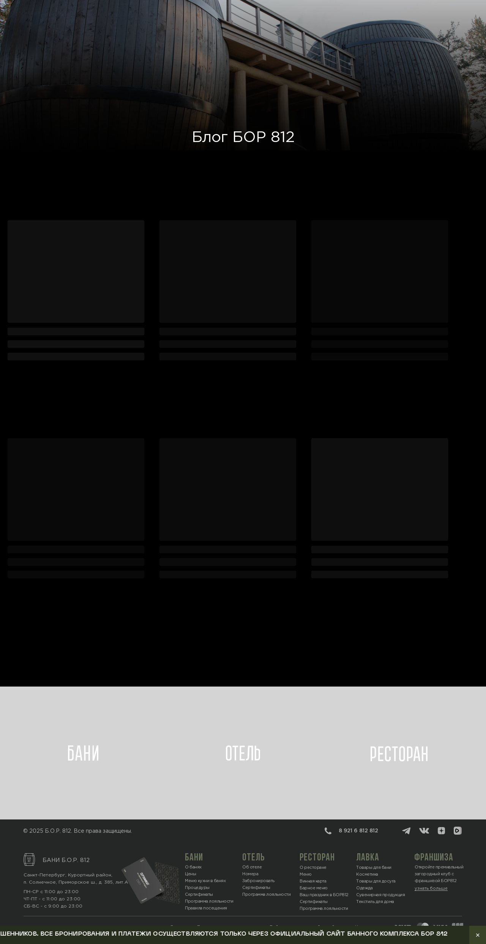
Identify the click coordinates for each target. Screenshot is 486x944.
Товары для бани (373, 868)
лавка (367, 858)
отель (253, 858)
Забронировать (258, 881)
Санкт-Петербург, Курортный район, (68, 875)
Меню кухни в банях (205, 881)
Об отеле (252, 867)
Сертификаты (314, 902)
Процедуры (197, 888)
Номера (250, 874)
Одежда (364, 888)
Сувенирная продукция (380, 895)
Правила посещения (206, 908)
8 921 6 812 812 (358, 831)
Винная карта (313, 881)
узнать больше (431, 888)
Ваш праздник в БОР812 (324, 895)
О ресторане (313, 868)
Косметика (367, 874)
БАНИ (194, 858)
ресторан (317, 858)
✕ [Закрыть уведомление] (477, 935)
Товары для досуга (376, 881)
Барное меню (314, 888)
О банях (193, 867)
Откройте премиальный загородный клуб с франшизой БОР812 (439, 874)
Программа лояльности (324, 909)
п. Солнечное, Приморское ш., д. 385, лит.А (76, 882)
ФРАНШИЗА (433, 858)
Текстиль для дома (375, 902)
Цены (190, 874)
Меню (305, 874)
